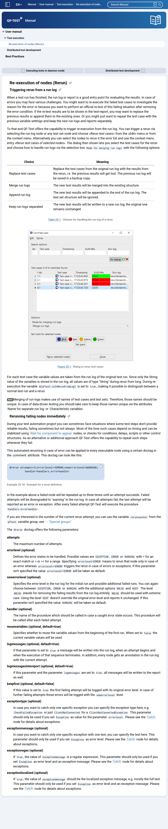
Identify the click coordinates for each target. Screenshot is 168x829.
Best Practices (15, 56)
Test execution (65, 4)
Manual (32, 4)
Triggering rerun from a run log (33, 90)
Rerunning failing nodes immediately (38, 416)
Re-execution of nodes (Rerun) (89, 4)
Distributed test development (24, 50)
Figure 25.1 (64, 366)
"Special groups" (60, 522)
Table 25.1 (54, 219)
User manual (46, 4)
